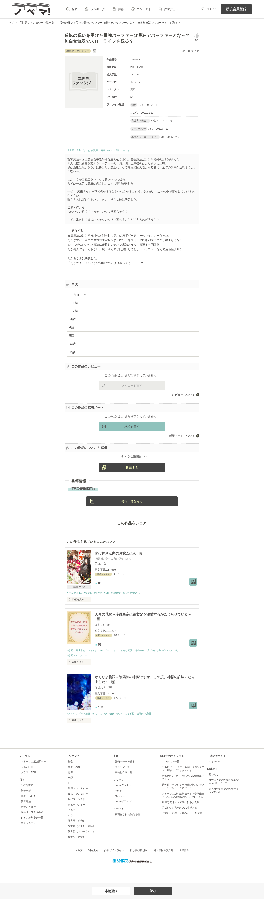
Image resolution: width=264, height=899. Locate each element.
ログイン (211, 9)
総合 (70, 778)
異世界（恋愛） (76, 853)
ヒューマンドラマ (78, 821)
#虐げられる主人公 (164, 666)
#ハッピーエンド (111, 666)
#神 (82, 730)
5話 (71, 336)
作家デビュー (172, 9)
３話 (72, 320)
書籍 (121, 9)
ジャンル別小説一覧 (32, 834)
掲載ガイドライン (114, 867)
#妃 (187, 666)
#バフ (124, 151)
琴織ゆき (100, 704)
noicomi (119, 807)
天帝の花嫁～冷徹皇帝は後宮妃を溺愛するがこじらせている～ (143, 630)
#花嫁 (180, 666)
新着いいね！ (28, 812)
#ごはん (79, 608)
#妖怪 (89, 730)
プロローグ (79, 296)
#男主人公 (85, 151)
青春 (70, 789)
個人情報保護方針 (163, 867)
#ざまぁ (95, 666)
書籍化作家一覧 (123, 789)
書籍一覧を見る (132, 516)
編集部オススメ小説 (32, 828)
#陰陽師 (147, 730)
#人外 (111, 608)
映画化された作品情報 (127, 831)
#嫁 (109, 730)
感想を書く (132, 427)
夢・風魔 (188, 51)
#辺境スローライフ (142, 151)
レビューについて (183, 395)
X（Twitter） (216, 778)
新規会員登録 (236, 9)
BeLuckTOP (27, 783)
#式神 (125, 730)
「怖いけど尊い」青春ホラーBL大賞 (182, 829)
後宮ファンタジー (78, 810)
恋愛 (70, 794)
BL (69, 799)
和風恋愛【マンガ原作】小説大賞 (180, 819)
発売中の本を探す (125, 778)
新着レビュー (28, 823)
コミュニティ (28, 839)
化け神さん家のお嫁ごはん (116, 569)
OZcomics (120, 812)
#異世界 (71, 151)
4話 (71, 328)
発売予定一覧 (122, 783)
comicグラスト (123, 802)
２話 (75, 312)
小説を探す (27, 802)
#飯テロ (90, 608)
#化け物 (101, 608)
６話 (72, 345)
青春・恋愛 (74, 783)
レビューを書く (132, 386)
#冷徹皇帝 (146, 666)
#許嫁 (116, 730)
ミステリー (74, 826)
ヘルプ (78, 867)
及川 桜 (99, 640)
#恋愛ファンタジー (77, 671)
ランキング (98, 9)
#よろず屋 (135, 730)
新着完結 (26, 818)
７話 (72, 353)
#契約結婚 (121, 608)
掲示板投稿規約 (138, 867)
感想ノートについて (182, 436)
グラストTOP (28, 789)
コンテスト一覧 (170, 778)
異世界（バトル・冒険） (81, 842)
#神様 (70, 608)
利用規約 (93, 867)
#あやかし (72, 730)
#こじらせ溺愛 (131, 666)
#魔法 (115, 151)
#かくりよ (100, 730)
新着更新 (26, 807)
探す (75, 9)
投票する (132, 483)
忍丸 (98, 579)
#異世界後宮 (82, 666)
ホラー (71, 832)
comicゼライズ (123, 818)
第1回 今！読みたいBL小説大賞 (179, 824)
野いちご (214, 791)
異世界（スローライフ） (81, 848)
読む (153, 891)
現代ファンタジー (78, 816)
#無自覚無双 (102, 151)
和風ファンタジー (78, 805)
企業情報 (184, 867)
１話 (75, 304)
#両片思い (143, 608)
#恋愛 (132, 608)
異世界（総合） (76, 837)
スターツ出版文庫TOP (33, 778)
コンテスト (144, 9)
